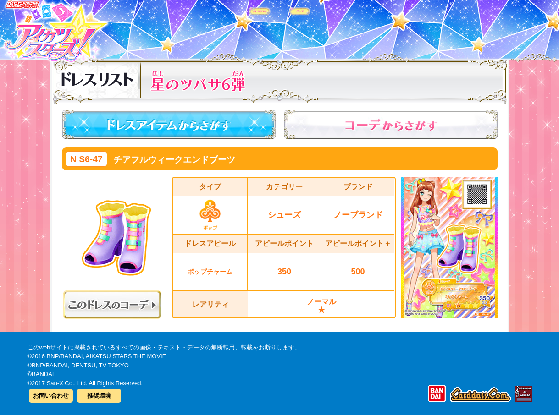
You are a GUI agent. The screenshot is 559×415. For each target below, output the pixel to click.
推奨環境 (99, 395)
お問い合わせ (51, 395)
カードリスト (221, 27)
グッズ (338, 27)
